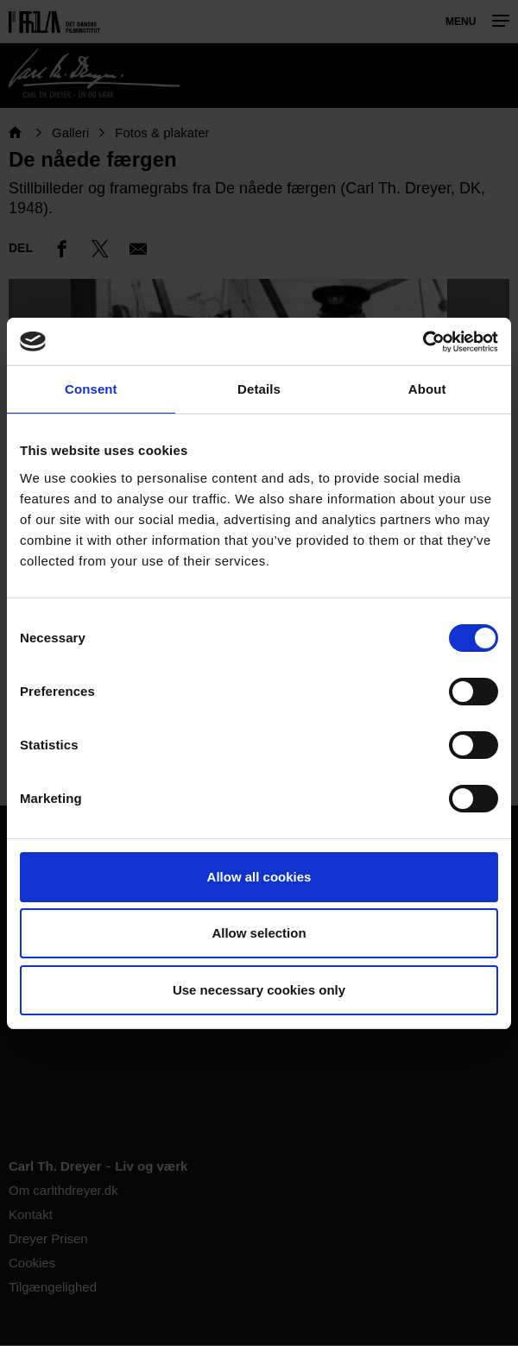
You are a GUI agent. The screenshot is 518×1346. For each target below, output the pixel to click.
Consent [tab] (91, 389)
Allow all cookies (259, 876)
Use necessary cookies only (259, 990)
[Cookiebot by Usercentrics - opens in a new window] (422, 342)
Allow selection (259, 933)
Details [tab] (259, 389)
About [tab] (427, 389)
